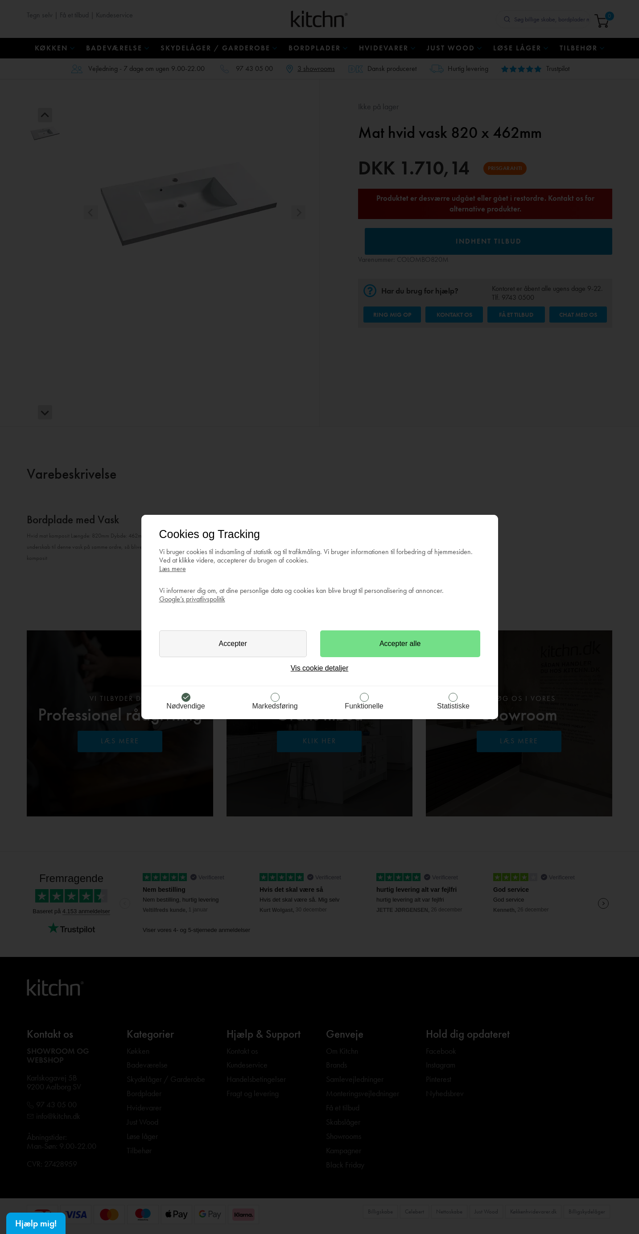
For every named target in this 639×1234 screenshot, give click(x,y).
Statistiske (453, 706)
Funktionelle (364, 706)
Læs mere (172, 568)
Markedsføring (274, 706)
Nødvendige (185, 706)
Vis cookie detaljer (320, 668)
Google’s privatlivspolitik (192, 599)
